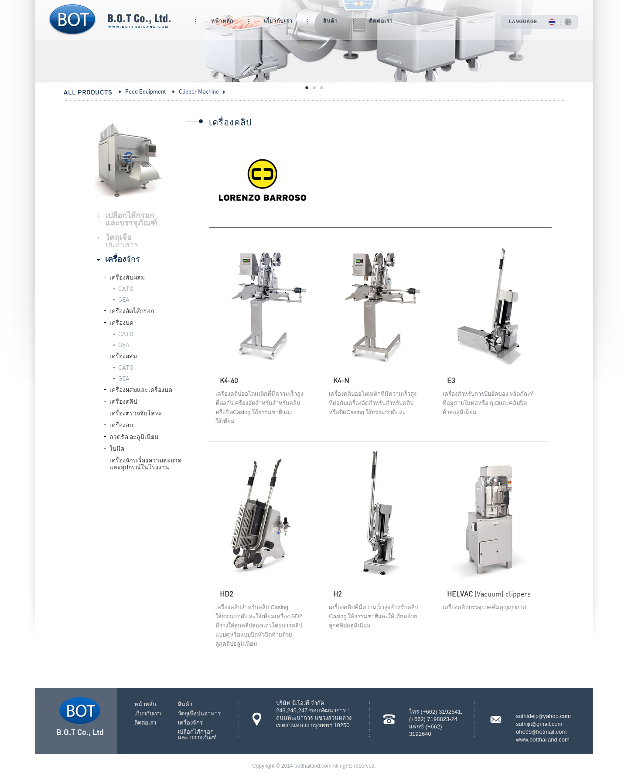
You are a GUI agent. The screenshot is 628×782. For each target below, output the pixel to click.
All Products (88, 92)
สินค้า (330, 20)
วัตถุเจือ (121, 240)
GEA (124, 298)
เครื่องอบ (121, 424)
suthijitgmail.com (539, 724)
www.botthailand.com (543, 739)
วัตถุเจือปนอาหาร (199, 713)
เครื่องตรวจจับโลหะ (135, 412)
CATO (125, 287)
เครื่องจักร (190, 722)
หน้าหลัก (222, 20)
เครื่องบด (121, 322)
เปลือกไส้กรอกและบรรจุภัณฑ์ (131, 218)
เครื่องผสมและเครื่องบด (140, 389)
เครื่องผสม (123, 355)
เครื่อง (122, 258)
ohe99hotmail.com (541, 731)
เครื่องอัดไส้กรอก (131, 310)
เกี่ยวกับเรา (278, 20)
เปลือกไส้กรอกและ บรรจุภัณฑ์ (197, 734)
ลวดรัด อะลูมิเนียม (133, 436)
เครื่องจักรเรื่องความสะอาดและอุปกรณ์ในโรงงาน (145, 463)
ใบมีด (116, 448)
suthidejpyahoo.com (543, 716)
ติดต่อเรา (381, 20)
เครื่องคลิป (123, 400)
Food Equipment (145, 91)
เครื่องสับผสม (127, 276)
